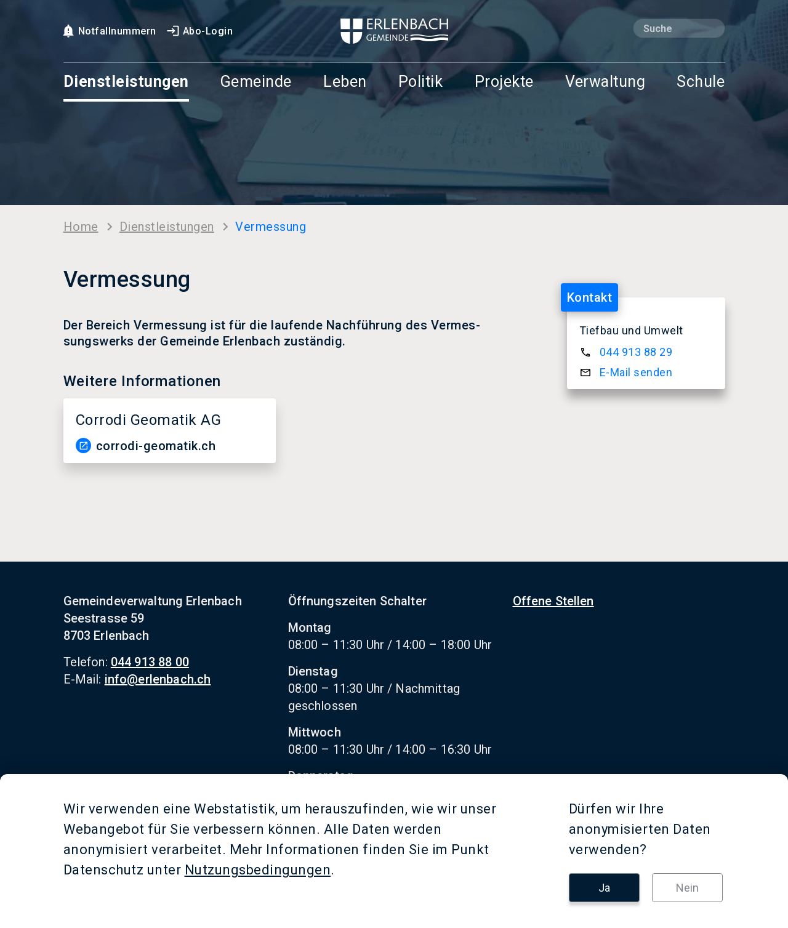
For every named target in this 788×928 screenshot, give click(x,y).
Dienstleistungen (126, 82)
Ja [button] (604, 887)
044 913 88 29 (636, 351)
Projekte (504, 82)
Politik (420, 82)
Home (80, 226)
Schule (701, 82)
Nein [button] (687, 887)
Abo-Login (199, 31)
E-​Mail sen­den (636, 372)
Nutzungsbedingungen (258, 870)
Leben (345, 82)
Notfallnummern (108, 31)
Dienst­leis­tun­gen (166, 226)
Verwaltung (605, 82)
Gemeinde (256, 82)
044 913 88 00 (150, 662)
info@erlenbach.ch (158, 679)
